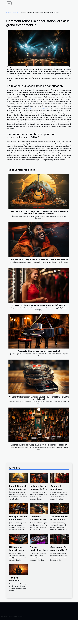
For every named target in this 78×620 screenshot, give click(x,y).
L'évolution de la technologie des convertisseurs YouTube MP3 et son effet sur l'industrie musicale (39, 212)
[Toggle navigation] (8, 3)
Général (15, 12)
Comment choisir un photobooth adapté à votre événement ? (39, 305)
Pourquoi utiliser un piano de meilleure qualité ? (39, 351)
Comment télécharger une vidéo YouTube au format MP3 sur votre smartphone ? (39, 398)
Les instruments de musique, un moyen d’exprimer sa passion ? (39, 445)
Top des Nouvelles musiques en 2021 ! (16, 582)
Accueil (8, 12)
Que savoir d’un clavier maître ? (58, 548)
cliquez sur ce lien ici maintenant (38, 108)
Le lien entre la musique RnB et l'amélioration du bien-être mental (39, 259)
